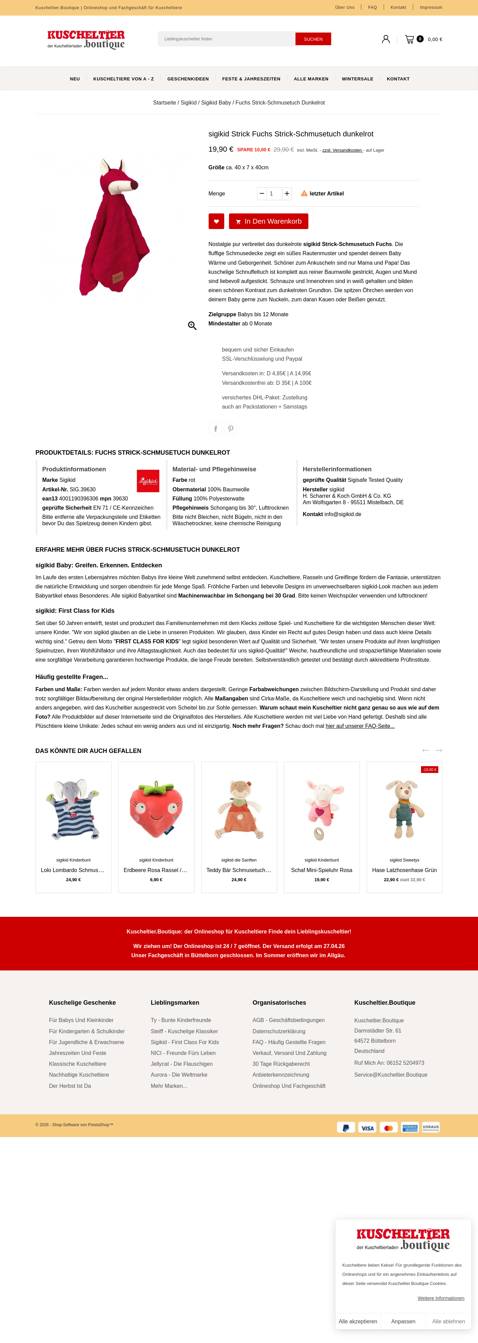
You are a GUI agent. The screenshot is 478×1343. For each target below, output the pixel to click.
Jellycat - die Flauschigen (182, 1064)
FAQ (372, 7)
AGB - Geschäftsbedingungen (289, 1020)
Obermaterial (189, 489)
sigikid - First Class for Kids (185, 1042)
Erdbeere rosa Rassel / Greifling (163, 870)
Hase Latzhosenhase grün (404, 870)
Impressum (431, 7)
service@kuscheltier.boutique (391, 1075)
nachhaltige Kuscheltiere (79, 1075)
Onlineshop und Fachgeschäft (289, 1086)
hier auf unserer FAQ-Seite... (360, 726)
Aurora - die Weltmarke (179, 1075)
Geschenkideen (188, 78)
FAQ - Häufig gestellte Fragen (289, 1042)
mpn (105, 499)
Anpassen (403, 1321)
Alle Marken (311, 78)
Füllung (182, 499)
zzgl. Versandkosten (342, 150)
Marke (50, 480)
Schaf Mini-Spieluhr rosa (321, 870)
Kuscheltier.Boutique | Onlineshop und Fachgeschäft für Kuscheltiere (109, 7)
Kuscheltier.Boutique (385, 1002)
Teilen (215, 428)
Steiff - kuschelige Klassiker (184, 1031)
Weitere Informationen (441, 1298)
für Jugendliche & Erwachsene (86, 1042)
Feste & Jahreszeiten (251, 78)
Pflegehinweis (191, 508)
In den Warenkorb (269, 221)
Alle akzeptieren (358, 1321)
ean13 (50, 499)
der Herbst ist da (70, 1086)
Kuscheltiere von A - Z (123, 78)
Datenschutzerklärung (279, 1031)
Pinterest (230, 428)
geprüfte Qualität (324, 480)
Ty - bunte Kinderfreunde (181, 1020)
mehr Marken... (169, 1086)
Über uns (345, 7)
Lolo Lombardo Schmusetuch (76, 870)
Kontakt (398, 7)
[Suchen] (245, 38)
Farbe (180, 480)
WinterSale (358, 78)
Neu (75, 78)
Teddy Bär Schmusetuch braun (244, 870)
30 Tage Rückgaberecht (281, 1064)
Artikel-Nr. (55, 489)
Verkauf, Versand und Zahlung (290, 1053)
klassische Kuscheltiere (78, 1064)
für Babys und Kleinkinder (81, 1020)
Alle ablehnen (448, 1321)
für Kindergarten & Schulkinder (87, 1031)
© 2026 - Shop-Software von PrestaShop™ (75, 1124)
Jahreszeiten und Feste (78, 1053)
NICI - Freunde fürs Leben (183, 1053)
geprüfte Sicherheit (67, 508)
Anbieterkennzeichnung (281, 1075)
